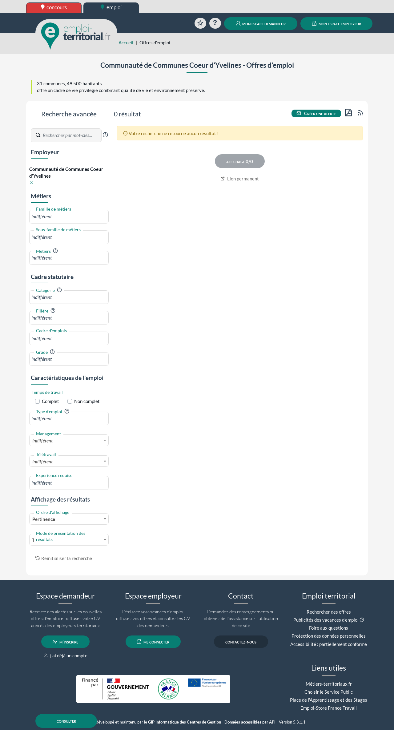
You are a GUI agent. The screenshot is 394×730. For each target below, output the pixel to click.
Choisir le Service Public (328, 692)
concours (54, 7)
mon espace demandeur (261, 23)
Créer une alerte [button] (316, 113)
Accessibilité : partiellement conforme (328, 644)
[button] (105, 134)
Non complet (87, 401)
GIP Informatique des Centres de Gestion (184, 722)
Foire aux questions (328, 628)
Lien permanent (239, 178)
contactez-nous (240, 641)
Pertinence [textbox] (43, 519)
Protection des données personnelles (328, 636)
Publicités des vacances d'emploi (326, 620)
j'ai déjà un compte (65, 655)
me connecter (153, 641)
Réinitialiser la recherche (63, 558)
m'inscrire (65, 641)
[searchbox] (69, 216)
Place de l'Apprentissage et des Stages (328, 700)
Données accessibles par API (249, 722)
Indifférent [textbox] (42, 440)
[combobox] (69, 216)
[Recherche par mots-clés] (71, 135)
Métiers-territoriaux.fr (329, 684)
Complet (50, 401)
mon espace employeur (336, 23)
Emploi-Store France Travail (328, 708)
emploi (111, 7)
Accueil (126, 42)
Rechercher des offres (329, 612)
